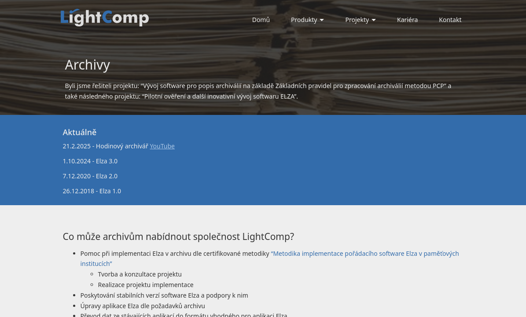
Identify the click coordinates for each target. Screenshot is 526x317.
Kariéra (407, 19)
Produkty (307, 19)
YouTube (162, 146)
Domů (261, 19)
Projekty (360, 19)
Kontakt (450, 19)
